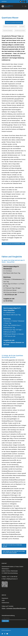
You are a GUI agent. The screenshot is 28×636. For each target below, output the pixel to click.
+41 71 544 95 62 (12, 576)
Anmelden (5, 621)
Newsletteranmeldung (8, 615)
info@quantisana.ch (12, 579)
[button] (25, 6)
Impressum (5, 598)
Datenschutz (5, 602)
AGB (3, 600)
